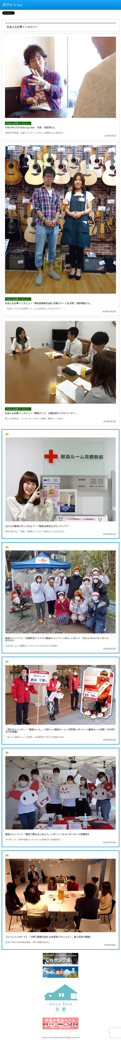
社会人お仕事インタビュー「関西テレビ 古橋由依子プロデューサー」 (41, 413)
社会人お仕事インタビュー (18, 123)
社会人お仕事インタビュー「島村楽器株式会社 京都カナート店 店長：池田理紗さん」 (48, 303)
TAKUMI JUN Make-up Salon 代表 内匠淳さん (30, 127)
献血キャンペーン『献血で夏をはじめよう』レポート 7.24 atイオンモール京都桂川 (47, 834)
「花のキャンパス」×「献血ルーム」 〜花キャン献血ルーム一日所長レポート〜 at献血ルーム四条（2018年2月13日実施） (60, 730)
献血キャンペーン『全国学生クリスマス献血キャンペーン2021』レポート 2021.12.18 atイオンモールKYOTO (57, 639)
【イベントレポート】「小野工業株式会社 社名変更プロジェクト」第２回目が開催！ (48, 937)
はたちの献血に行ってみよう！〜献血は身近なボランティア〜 (37, 526)
